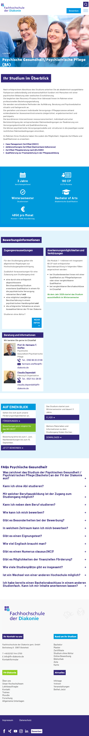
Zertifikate (59, 650)
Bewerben (74, 10)
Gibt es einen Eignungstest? (22, 536)
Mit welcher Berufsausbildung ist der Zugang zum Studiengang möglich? (37, 495)
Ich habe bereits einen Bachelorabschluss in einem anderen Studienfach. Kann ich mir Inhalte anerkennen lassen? (44, 584)
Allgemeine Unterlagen (13, 701)
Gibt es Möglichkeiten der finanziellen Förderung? (37, 559)
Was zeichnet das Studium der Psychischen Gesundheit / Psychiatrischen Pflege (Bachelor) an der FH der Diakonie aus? (42, 475)
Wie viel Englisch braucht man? (24, 543)
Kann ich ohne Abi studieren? (23, 486)
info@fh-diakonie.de (14, 656)
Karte (56, 664)
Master (57, 647)
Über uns (6, 680)
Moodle (6, 695)
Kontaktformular (10, 659)
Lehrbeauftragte (10, 686)
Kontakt (6, 689)
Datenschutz (25, 720)
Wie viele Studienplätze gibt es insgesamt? (33, 567)
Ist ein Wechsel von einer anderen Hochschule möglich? (41, 575)
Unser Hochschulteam (12, 683)
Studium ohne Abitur (63, 653)
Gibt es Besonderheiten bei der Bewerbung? (33, 520)
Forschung (7, 698)
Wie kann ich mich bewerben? (23, 512)
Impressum (7, 720)
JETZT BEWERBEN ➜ (13, 447)
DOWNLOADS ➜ (54, 437)
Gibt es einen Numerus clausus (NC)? (28, 551)
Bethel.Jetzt (60, 689)
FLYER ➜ (50, 417)
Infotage (58, 680)
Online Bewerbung (62, 656)
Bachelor (58, 644)
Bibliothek (59, 659)
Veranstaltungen (61, 686)
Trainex (6, 692)
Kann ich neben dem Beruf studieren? (29, 504)
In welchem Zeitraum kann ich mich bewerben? (35, 528)
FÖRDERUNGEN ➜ (11, 421)
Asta (56, 662)
